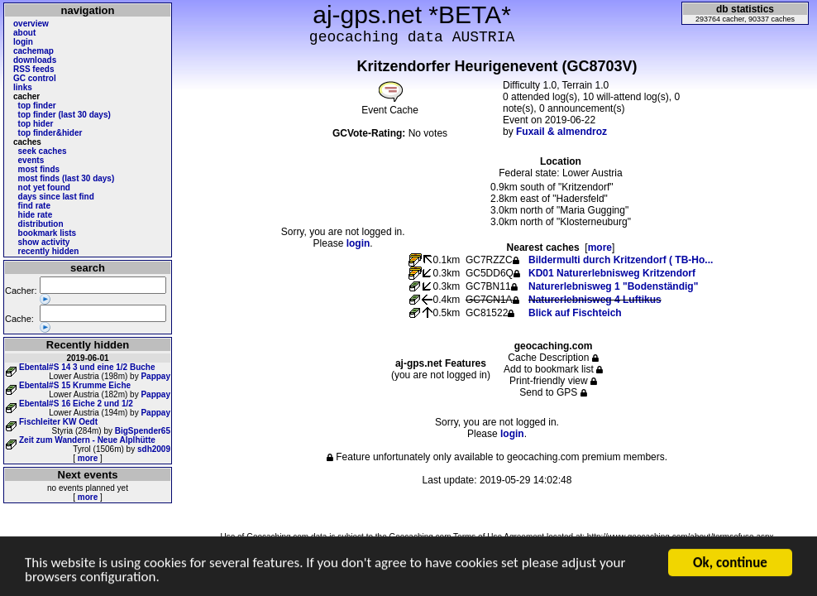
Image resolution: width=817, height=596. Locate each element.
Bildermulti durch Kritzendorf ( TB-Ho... (620, 260)
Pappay (155, 376)
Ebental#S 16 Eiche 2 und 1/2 (76, 403)
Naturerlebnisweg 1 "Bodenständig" (613, 286)
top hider (36, 123)
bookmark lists (47, 233)
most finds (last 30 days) (66, 178)
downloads (34, 60)
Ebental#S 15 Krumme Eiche (75, 385)
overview (31, 23)
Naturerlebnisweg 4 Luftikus (595, 299)
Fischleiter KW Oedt (58, 421)
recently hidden (48, 251)
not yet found (44, 187)
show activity (44, 242)
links (22, 87)
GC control (34, 78)
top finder (37, 105)
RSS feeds (33, 69)
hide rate (35, 214)
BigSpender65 (142, 430)
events (31, 160)
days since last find (56, 196)
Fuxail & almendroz (561, 131)
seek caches (42, 151)
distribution (41, 223)
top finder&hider (50, 132)
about (24, 32)
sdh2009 (153, 449)
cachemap (33, 50)
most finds (39, 169)
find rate (34, 205)
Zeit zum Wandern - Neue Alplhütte (87, 440)
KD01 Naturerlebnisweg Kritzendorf (611, 273)
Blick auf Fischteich (575, 313)
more (88, 458)
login (23, 41)
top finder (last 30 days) (64, 114)
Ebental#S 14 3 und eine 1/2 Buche (87, 367)
